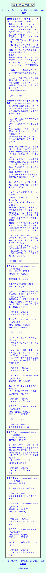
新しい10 (5, 10)
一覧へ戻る (23, 568)
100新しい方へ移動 (29, 10)
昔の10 (14, 10)
